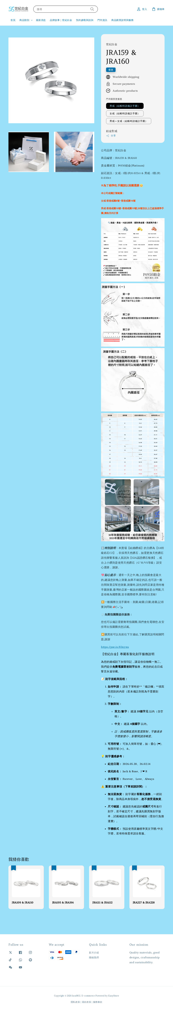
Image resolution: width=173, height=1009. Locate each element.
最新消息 (41, 20)
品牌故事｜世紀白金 (61, 20)
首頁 (12, 20)
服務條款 (97, 1002)
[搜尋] (92, 9)
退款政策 (86, 1002)
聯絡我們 (94, 957)
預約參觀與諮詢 (84, 20)
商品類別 (24, 20)
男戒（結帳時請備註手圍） (125, 105)
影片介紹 (94, 952)
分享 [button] (111, 135)
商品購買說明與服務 (122, 20)
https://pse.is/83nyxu (115, 647)
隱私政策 (75, 1002)
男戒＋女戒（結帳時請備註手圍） (129, 121)
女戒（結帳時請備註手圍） (125, 113)
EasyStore (113, 995)
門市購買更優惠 (114, 99)
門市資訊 (102, 20)
